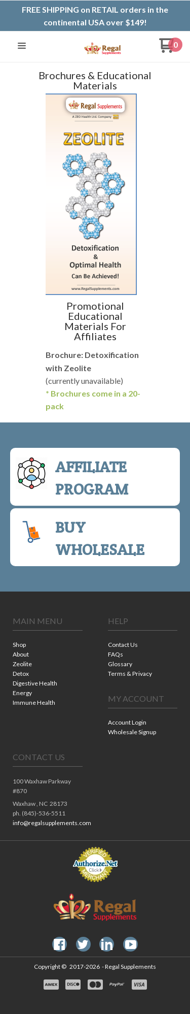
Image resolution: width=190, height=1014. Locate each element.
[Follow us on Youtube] (130, 944)
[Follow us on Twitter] (83, 944)
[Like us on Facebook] (59, 944)
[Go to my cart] (171, 49)
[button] (22, 46)
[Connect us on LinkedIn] (106, 944)
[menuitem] (48, 645)
